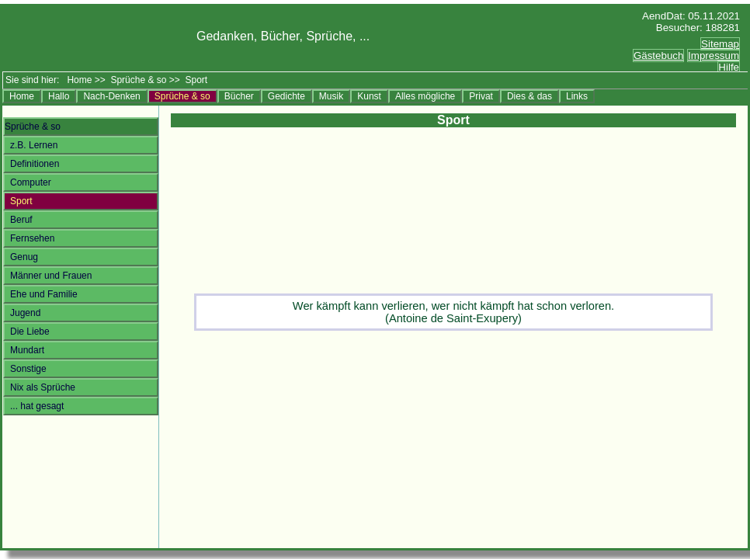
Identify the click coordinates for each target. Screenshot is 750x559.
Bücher (239, 96)
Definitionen (34, 163)
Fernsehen (32, 238)
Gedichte (286, 96)
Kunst (369, 96)
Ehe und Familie (44, 294)
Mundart (27, 350)
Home (79, 80)
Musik (331, 96)
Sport (21, 201)
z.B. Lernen (33, 145)
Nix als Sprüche (42, 387)
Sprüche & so (138, 80)
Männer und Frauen (51, 275)
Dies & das (529, 96)
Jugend (25, 312)
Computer (30, 182)
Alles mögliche (425, 96)
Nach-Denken (111, 96)
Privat (481, 96)
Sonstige (28, 368)
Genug (24, 257)
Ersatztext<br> (678, 64)
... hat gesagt (37, 406)
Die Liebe (30, 331)
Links (577, 96)
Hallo (58, 96)
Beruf (21, 219)
